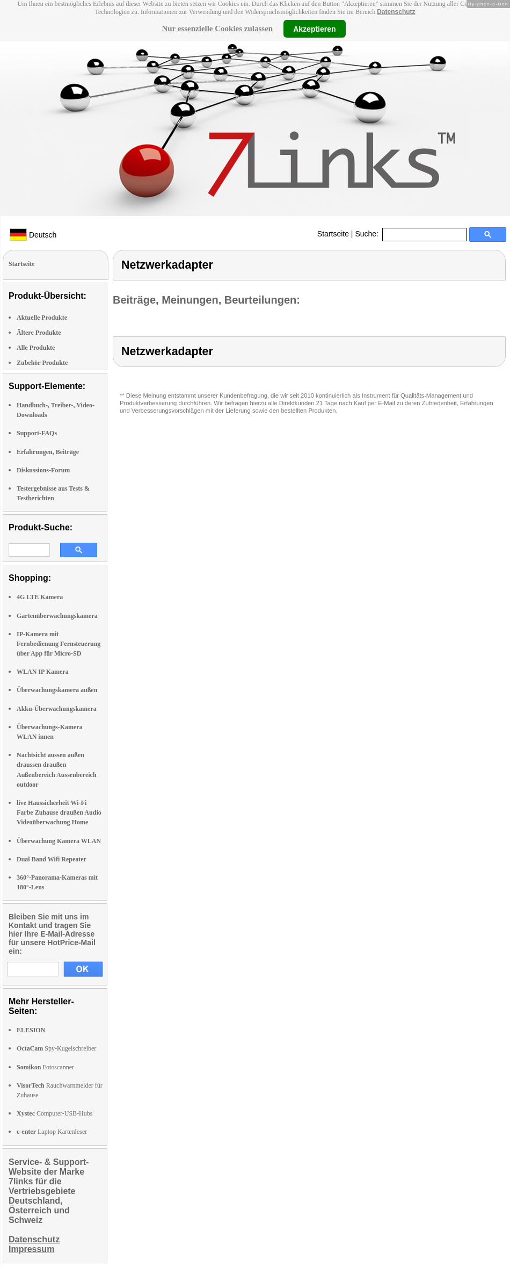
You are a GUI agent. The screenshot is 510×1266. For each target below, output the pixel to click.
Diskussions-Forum (43, 470)
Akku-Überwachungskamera (57, 709)
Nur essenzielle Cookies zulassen (217, 28)
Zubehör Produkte (42, 362)
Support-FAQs (37, 433)
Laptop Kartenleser (52, 1131)
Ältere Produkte (39, 332)
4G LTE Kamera (40, 597)
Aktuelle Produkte (42, 317)
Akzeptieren (314, 28)
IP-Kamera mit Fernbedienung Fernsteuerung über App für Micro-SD (58, 643)
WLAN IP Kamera (43, 671)
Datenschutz (396, 12)
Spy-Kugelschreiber (56, 1048)
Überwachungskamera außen (57, 690)
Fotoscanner (45, 1067)
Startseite (333, 233)
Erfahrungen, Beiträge (48, 452)
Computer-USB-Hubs (54, 1113)
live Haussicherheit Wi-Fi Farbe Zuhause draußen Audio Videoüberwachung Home (59, 812)
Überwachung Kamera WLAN (59, 841)
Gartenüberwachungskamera (57, 616)
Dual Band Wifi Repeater (51, 859)
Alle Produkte (36, 347)
